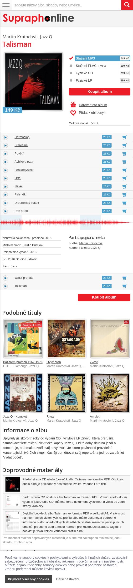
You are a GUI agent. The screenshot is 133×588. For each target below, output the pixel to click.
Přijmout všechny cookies (28, 579)
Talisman (21, 286)
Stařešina (21, 145)
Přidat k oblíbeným (88, 113)
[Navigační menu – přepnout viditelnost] (6, 5)
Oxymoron (53, 362)
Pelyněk (20, 194)
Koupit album (99, 92)
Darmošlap (22, 137)
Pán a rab (21, 211)
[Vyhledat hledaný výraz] (127, 5)
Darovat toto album (89, 105)
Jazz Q (96, 247)
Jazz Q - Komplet (15, 416)
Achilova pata (24, 161)
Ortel (18, 178)
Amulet (94, 416)
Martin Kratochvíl (90, 243)
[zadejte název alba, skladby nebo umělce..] (66, 5)
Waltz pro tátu (24, 277)
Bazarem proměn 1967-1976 (23, 362)
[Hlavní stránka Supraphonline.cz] (39, 18)
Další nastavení (67, 579)
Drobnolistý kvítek (27, 202)
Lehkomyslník (24, 170)
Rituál (50, 416)
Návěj (18, 186)
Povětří (19, 153)
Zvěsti (94, 362)
